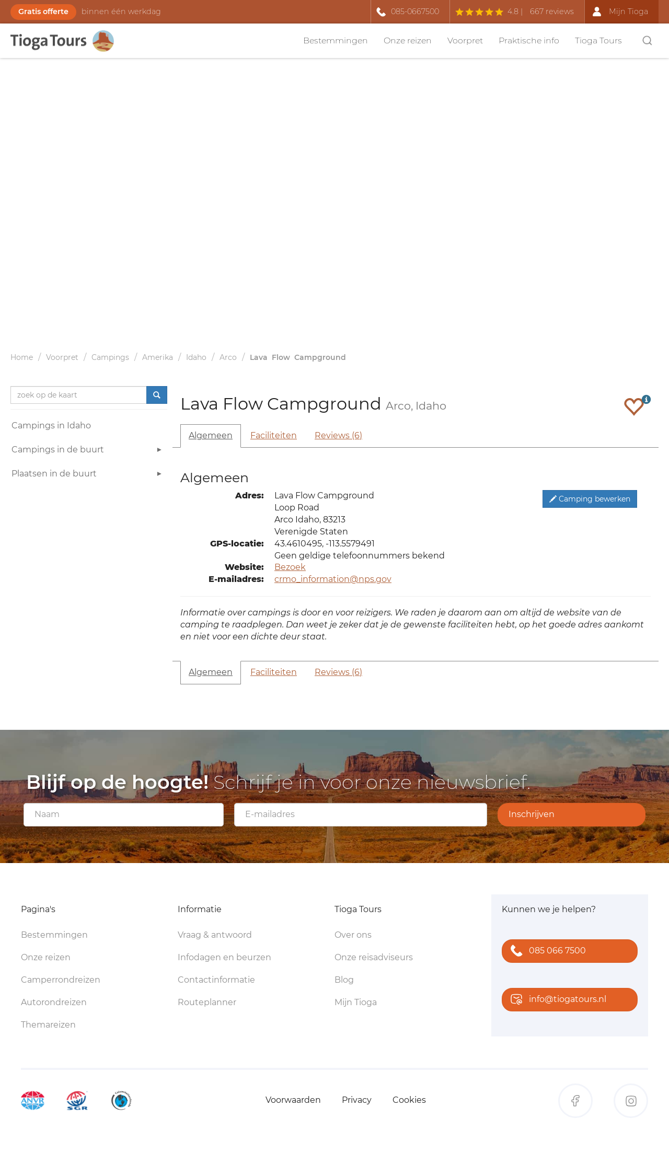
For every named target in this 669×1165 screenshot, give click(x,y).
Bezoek (290, 567)
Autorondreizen (54, 1002)
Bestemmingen (335, 40)
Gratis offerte (43, 11)
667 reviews (552, 11)
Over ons (353, 935)
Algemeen (211, 435)
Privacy (357, 1100)
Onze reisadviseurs (373, 957)
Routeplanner (207, 1002)
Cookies (409, 1100)
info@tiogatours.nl (556, 1000)
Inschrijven (532, 814)
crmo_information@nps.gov (332, 579)
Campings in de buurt (88, 451)
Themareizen (48, 1025)
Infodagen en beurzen (224, 957)
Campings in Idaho (51, 425)
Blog (344, 980)
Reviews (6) (338, 435)
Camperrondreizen (60, 980)
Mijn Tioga (355, 1002)
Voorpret (465, 40)
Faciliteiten (273, 435)
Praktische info (529, 40)
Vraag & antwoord (215, 935)
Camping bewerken (589, 499)
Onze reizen (408, 40)
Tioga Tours (598, 40)
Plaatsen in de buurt (88, 475)
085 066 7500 (546, 951)
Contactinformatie (216, 980)
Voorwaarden (293, 1100)
